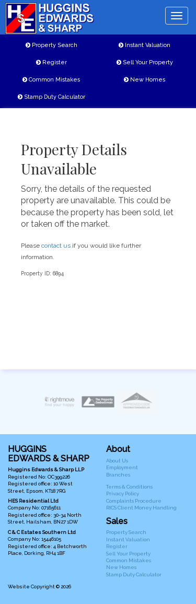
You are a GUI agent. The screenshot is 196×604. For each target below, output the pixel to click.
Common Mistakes (51, 79)
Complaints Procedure (134, 501)
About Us (117, 460)
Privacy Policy (122, 493)
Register (51, 62)
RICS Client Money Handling (141, 507)
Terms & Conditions (129, 487)
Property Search (51, 45)
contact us (56, 245)
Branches (118, 475)
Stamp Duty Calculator (51, 97)
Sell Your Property (145, 62)
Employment (122, 467)
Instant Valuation (144, 45)
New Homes (144, 79)
